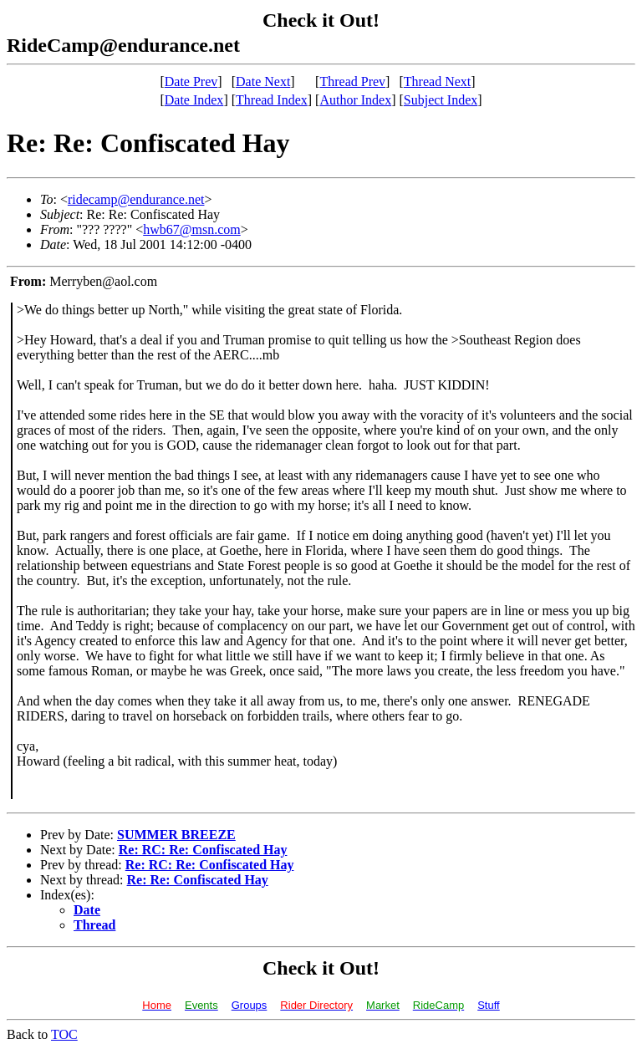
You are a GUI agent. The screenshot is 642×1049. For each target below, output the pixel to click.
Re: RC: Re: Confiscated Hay (203, 850)
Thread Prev (352, 81)
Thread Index (272, 100)
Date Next (263, 81)
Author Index (355, 100)
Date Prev (191, 81)
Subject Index (440, 100)
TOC (64, 1034)
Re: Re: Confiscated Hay (197, 880)
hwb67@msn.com (192, 229)
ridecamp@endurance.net (136, 199)
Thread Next (437, 81)
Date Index (194, 100)
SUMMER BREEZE (176, 834)
